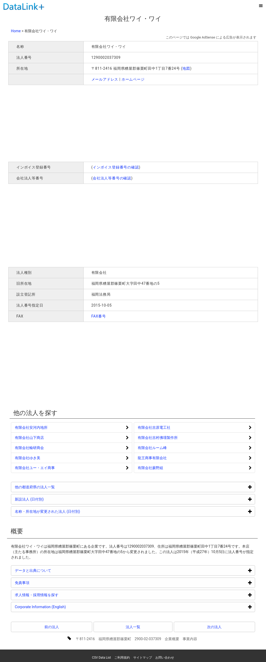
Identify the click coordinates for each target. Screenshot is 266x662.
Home (16, 31)
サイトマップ (142, 657)
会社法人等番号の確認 (112, 178)
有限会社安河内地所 (31, 427)
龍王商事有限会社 (152, 458)
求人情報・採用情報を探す (56, 595)
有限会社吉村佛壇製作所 (158, 438)
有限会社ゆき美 (27, 458)
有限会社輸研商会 (29, 448)
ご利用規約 (122, 657)
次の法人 (214, 627)
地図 (186, 68)
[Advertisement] (83, 122)
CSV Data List (101, 657)
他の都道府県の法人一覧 (54, 487)
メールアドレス (104, 79)
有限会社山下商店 (29, 438)
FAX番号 (98, 316)
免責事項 (42, 582)
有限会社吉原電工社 (154, 427)
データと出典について (52, 570)
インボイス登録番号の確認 (116, 167)
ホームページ (133, 79)
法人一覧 (133, 627)
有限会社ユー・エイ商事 (35, 468)
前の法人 (51, 627)
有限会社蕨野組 (150, 468)
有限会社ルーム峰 (152, 448)
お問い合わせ (164, 657)
